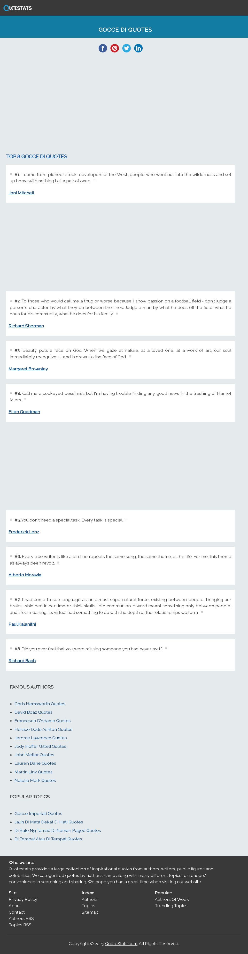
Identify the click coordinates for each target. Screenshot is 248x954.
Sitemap (90, 912)
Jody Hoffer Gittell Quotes (40, 746)
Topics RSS (20, 924)
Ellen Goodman (24, 411)
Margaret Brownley (28, 368)
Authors (90, 899)
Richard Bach (22, 660)
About (15, 905)
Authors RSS (21, 918)
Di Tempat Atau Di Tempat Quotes (48, 838)
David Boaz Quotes (34, 712)
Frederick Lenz (23, 531)
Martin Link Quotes (34, 771)
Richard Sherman (26, 325)
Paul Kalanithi (22, 624)
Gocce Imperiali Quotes (38, 813)
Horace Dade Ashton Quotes (43, 729)
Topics (88, 905)
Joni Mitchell (21, 192)
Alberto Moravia (24, 574)
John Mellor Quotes (34, 754)
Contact (17, 912)
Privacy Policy (23, 899)
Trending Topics (171, 905)
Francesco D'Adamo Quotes (43, 720)
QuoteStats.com (121, 943)
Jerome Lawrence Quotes (41, 737)
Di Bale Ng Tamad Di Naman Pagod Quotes (58, 830)
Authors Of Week (172, 899)
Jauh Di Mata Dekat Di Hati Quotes (49, 821)
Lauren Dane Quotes (35, 763)
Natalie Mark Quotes (35, 780)
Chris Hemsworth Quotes (40, 703)
